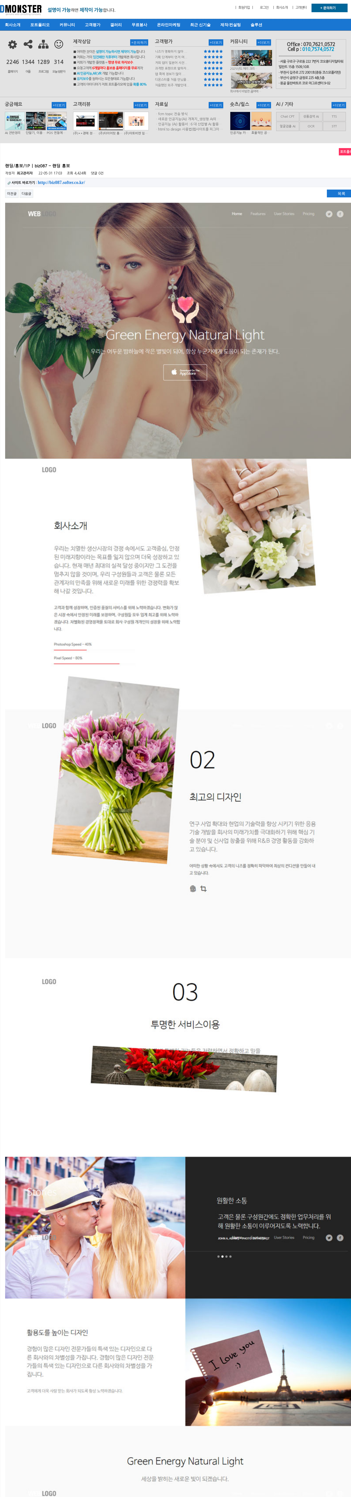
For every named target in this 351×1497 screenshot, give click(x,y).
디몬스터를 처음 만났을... (172, 79)
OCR (311, 126)
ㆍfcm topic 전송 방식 (171, 114)
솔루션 (256, 25)
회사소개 (12, 25)
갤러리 (116, 25)
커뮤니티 (67, 25)
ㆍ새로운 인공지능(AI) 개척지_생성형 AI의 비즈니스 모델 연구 (187, 119)
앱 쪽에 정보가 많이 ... (170, 74)
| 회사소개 (280, 7)
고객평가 (92, 25)
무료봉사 (139, 25)
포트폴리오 (40, 25)
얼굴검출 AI (287, 126)
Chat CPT (287, 116)
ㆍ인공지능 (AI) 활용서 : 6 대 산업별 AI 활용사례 (188, 124)
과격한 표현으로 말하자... (172, 68)
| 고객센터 (299, 7)
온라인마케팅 (168, 25)
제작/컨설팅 (230, 25)
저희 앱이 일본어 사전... (171, 62)
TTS (334, 116)
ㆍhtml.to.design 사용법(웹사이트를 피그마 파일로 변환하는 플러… (189, 129)
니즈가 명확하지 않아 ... (171, 51)
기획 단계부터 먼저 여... (171, 57)
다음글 (26, 193)
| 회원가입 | (244, 7)
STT (334, 126)
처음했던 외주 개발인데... (172, 85)
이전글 (12, 193)
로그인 (264, 7)
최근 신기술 (200, 25)
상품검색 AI (311, 116)
